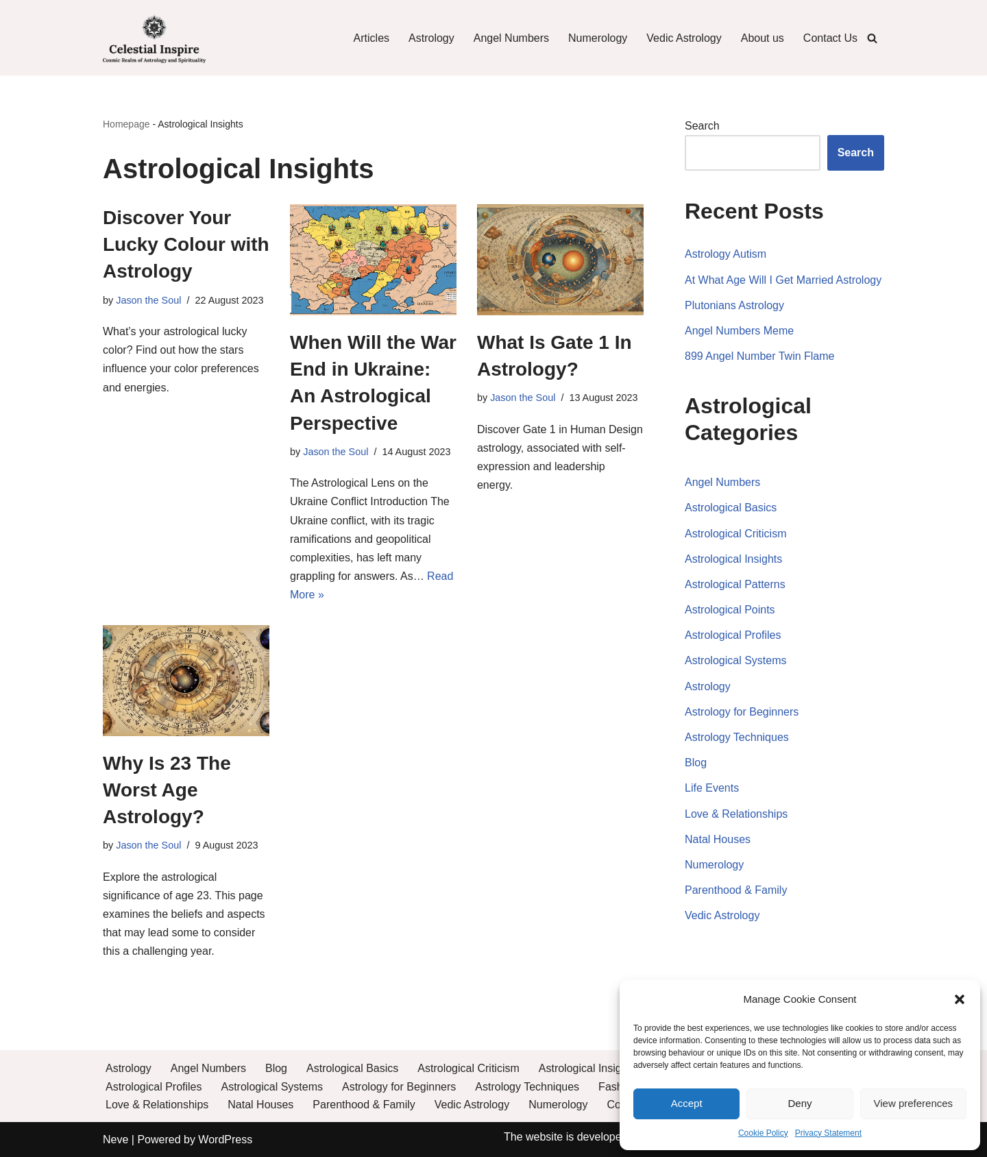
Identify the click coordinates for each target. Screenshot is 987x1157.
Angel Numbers (511, 38)
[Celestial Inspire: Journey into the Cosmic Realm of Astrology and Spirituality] (154, 37)
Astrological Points (730, 610)
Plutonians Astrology (734, 305)
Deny (800, 1103)
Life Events (712, 788)
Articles (371, 38)
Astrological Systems (736, 660)
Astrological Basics (731, 507)
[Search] (872, 38)
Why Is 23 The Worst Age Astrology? (167, 790)
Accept (687, 1103)
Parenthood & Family (736, 890)
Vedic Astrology (683, 38)
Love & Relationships (736, 814)
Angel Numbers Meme (739, 331)
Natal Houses (718, 839)
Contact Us (830, 38)
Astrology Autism (725, 254)
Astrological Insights (733, 559)
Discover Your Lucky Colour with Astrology (186, 244)
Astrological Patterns (735, 584)
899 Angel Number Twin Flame (759, 356)
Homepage (126, 124)
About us (762, 38)
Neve (115, 1139)
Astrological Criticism (735, 533)
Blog (696, 762)
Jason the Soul (148, 300)
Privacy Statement (828, 1133)
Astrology (431, 38)
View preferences (913, 1103)
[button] (959, 999)
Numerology (597, 38)
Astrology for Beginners (742, 712)
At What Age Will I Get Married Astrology (783, 280)
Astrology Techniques (737, 737)
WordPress (225, 1139)
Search (702, 126)
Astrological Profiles (733, 635)
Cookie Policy (763, 1133)
